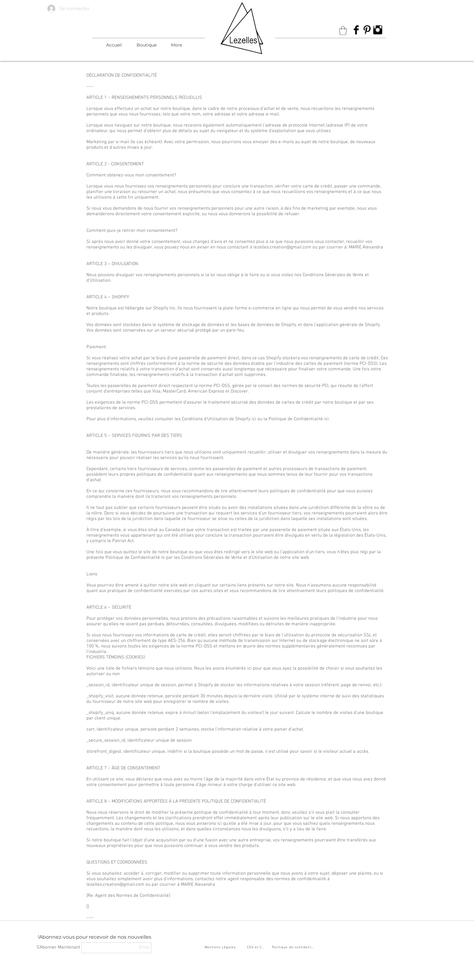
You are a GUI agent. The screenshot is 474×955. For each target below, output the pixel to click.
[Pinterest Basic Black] (367, 29)
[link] (343, 30)
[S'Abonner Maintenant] (58, 947)
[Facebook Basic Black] (356, 29)
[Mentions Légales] (221, 947)
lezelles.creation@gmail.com (282, 247)
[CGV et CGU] (257, 947)
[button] (146, 45)
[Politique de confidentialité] (294, 947)
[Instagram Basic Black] (377, 29)
